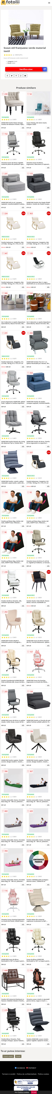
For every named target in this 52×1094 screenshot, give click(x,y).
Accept (33, 1092)
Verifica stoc (33, 69)
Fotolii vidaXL (8, 1056)
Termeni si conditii (8, 1074)
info (23, 127)
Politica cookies (43, 1074)
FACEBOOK (20, 1068)
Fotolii (18, 1056)
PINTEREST (31, 1068)
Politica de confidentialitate (27, 1074)
